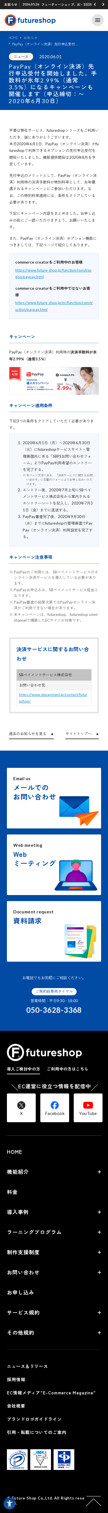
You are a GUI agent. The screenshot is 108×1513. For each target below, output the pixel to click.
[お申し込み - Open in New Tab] (54, 1292)
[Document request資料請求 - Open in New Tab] (54, 931)
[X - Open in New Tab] (21, 1107)
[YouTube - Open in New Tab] (88, 1107)
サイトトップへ (78, 733)
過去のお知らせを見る (27, 733)
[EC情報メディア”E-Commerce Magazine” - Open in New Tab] (54, 1393)
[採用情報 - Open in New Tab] (54, 1379)
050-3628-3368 (54, 1010)
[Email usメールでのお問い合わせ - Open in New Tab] (54, 798)
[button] (95, 4)
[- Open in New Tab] (17, 1466)
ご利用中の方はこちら (67, 1069)
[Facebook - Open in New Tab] (54, 1107)
